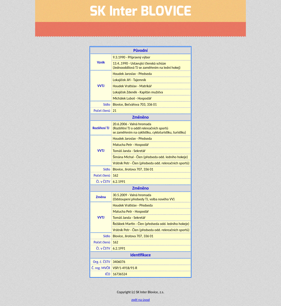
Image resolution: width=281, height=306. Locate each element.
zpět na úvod (140, 300)
